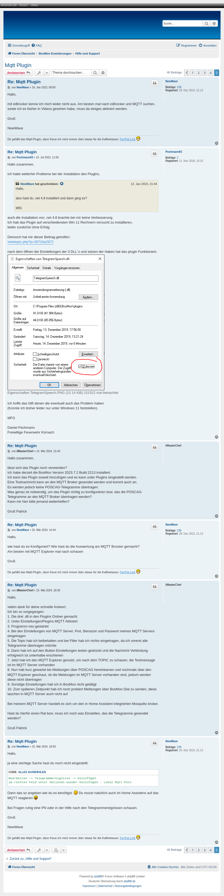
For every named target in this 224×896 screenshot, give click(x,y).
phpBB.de (129, 881)
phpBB (98, 876)
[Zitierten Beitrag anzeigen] (62, 183)
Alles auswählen (32, 772)
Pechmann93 (173, 151)
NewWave (171, 81)
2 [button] (199, 72)
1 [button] (193, 72)
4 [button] (210, 72)
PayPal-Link (127, 139)
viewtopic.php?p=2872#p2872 (30, 242)
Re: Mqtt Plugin (24, 81)
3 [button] (205, 72)
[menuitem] (36, 45)
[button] (186, 72)
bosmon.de (8, 5)
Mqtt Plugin (18, 65)
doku (34, 5)
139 (179, 87)
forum (23, 5)
